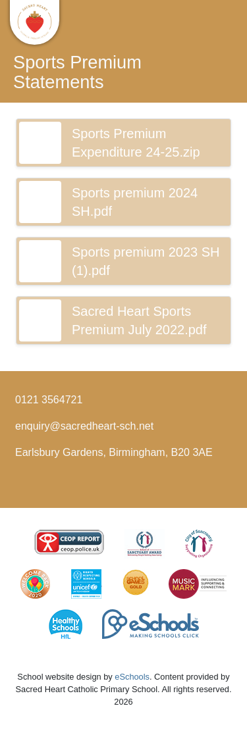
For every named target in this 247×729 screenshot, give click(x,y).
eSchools (132, 677)
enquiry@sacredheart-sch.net (84, 426)
